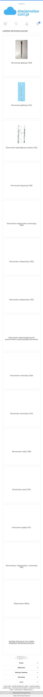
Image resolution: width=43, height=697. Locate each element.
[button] (5, 24)
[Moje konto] (27, 24)
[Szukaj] (16, 24)
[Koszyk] (37, 24)
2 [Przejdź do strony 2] (21, 658)
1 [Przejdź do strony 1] (18, 658)
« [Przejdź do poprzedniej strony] (15, 658)
